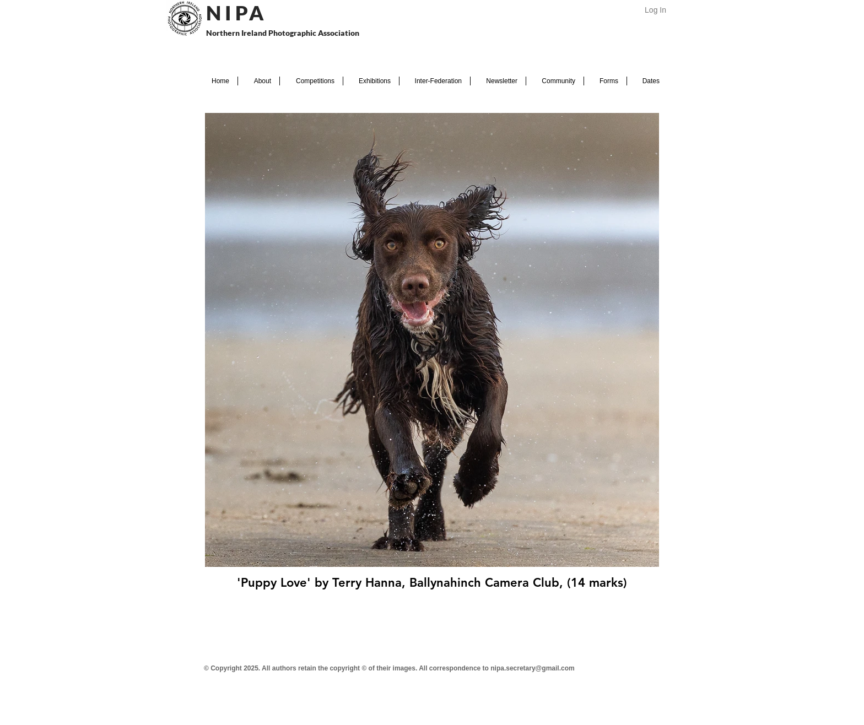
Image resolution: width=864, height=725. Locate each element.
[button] (258, 81)
